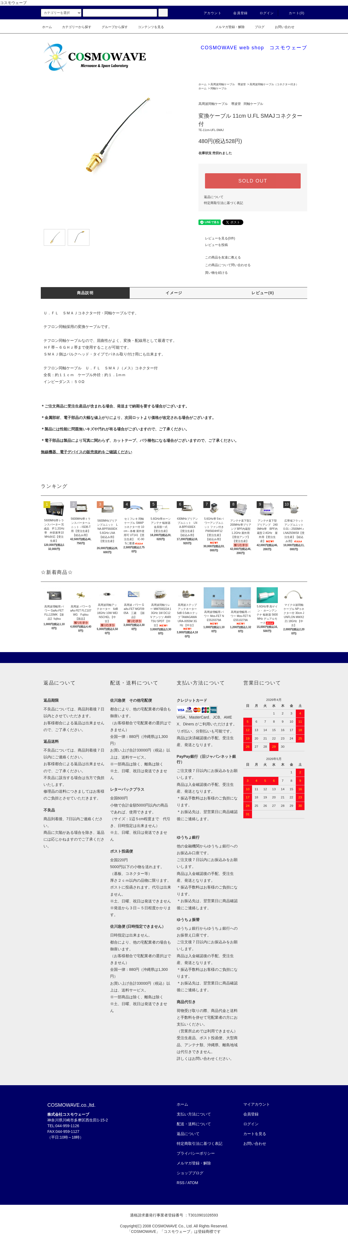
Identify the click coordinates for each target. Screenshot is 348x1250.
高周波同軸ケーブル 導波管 (228, 84)
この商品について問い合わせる (224, 265)
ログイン (263, 13)
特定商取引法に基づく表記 (223, 203)
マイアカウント (256, 1104)
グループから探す (111, 27)
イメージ (174, 293)
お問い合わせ (281, 27)
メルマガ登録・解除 (227, 27)
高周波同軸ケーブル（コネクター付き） (274, 84)
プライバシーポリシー (196, 1153)
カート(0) (293, 13)
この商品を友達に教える (219, 257)
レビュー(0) (262, 293)
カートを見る (254, 1134)
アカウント (209, 13)
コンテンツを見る (147, 27)
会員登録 (237, 13)
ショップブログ (190, 1173)
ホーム (47, 27)
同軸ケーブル (218, 88)
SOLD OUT (252, 181)
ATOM (193, 1183)
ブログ (256, 27)
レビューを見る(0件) (216, 238)
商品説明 (85, 293)
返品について (213, 197)
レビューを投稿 (213, 245)
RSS (181, 1183)
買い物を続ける (213, 273)
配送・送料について (194, 1124)
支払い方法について (194, 1114)
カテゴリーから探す (73, 27)
